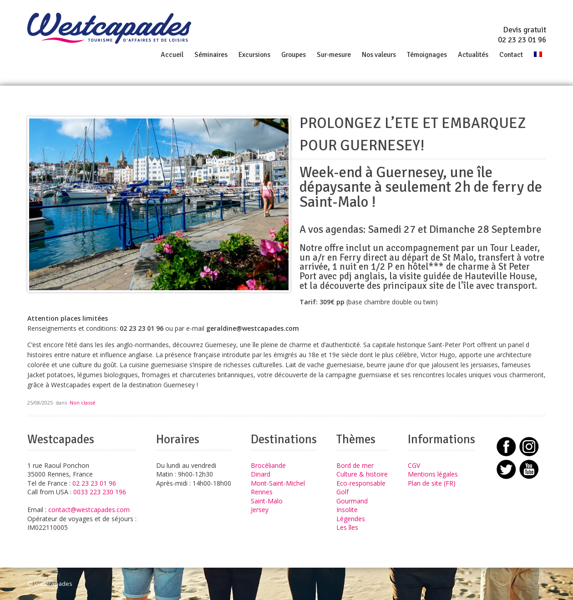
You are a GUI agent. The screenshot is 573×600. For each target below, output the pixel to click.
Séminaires (211, 54)
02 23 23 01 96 (522, 40)
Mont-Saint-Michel (278, 483)
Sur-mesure (334, 54)
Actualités (473, 54)
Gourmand (352, 501)
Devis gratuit (524, 30)
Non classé (83, 402)
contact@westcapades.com (89, 509)
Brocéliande (268, 465)
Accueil (172, 54)
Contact (511, 54)
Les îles (347, 527)
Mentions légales (433, 474)
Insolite (347, 509)
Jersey (260, 509)
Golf (342, 491)
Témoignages (427, 54)
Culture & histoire (362, 474)
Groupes (293, 54)
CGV (414, 465)
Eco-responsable (360, 483)
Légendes (350, 518)
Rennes (262, 491)
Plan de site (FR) (432, 483)
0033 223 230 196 (99, 491)
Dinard (260, 474)
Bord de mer (355, 465)
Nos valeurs (379, 54)
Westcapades (53, 583)
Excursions (254, 54)
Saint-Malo (267, 501)
